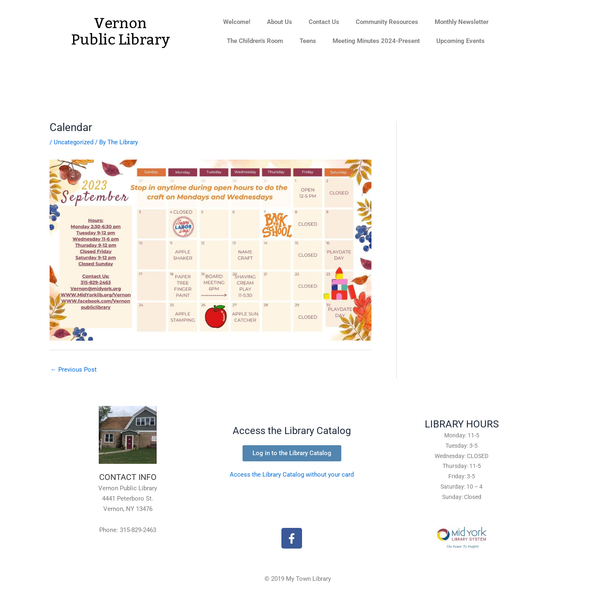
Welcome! (236, 22)
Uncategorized (73, 142)
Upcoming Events (460, 41)
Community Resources (387, 22)
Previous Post (73, 369)
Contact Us (324, 22)
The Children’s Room (255, 41)
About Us (279, 22)
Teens (308, 41)
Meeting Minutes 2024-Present (376, 41)
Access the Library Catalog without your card (292, 474)
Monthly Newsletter (461, 22)
